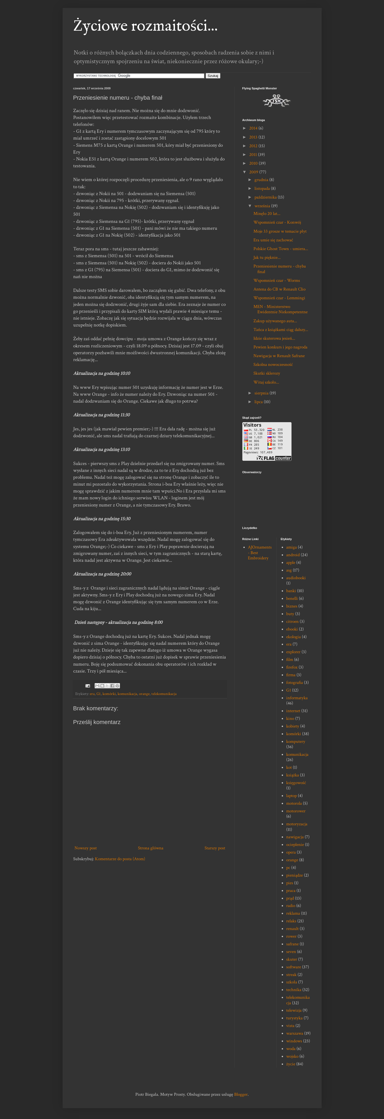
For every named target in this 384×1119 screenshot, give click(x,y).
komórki (109, 693)
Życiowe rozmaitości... (145, 26)
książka (292, 775)
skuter (291, 959)
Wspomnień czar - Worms (276, 280)
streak (291, 975)
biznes (291, 606)
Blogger (241, 1094)
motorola (294, 803)
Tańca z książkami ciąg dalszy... (280, 330)
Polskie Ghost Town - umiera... (280, 249)
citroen (292, 621)
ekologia (293, 637)
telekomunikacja (164, 693)
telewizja (294, 1010)
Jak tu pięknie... (267, 257)
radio (290, 906)
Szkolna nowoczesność (273, 364)
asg (289, 570)
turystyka (294, 1018)
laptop (291, 796)
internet (293, 711)
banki (291, 591)
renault (292, 929)
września (263, 206)
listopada (263, 188)
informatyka (297, 698)
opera (291, 852)
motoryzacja (296, 824)
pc (288, 868)
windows (294, 1041)
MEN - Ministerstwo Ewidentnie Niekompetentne (280, 309)
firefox (292, 667)
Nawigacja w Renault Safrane (279, 356)
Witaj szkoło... (266, 382)
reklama (293, 913)
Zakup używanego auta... (275, 321)
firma (290, 675)
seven (291, 952)
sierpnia (262, 393)
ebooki (292, 629)
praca (290, 891)
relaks (291, 921)
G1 (98, 693)
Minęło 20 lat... (266, 214)
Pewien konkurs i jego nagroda (280, 347)
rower (291, 936)
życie (290, 1064)
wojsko (292, 1056)
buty (290, 614)
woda (290, 1049)
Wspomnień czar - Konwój (277, 222)
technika (293, 990)
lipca (259, 402)
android (293, 555)
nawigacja (295, 837)
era (92, 693)
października (266, 197)
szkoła (291, 982)
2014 (253, 128)
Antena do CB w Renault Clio (279, 289)
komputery (295, 741)
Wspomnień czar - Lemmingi (279, 298)
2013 (253, 137)
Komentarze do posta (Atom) (120, 859)
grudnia (262, 180)
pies (289, 883)
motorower (296, 811)
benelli (292, 598)
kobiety (292, 726)
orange (144, 693)
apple (290, 562)
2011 (253, 155)
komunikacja (127, 693)
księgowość (296, 783)
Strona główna (150, 848)
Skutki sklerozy (266, 373)
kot (289, 767)
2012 (253, 146)
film (289, 659)
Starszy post (215, 848)
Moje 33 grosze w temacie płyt (280, 231)
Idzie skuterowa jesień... (274, 338)
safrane (292, 944)
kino (290, 718)
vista (290, 1026)
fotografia (294, 682)
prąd (290, 898)
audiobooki (296, 578)
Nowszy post (86, 848)
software (293, 967)
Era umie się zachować (273, 240)
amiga (291, 547)
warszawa (294, 1033)
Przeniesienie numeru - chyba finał (279, 268)
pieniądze (294, 875)
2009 (254, 172)
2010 (254, 163)
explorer (293, 652)
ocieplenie (295, 845)
